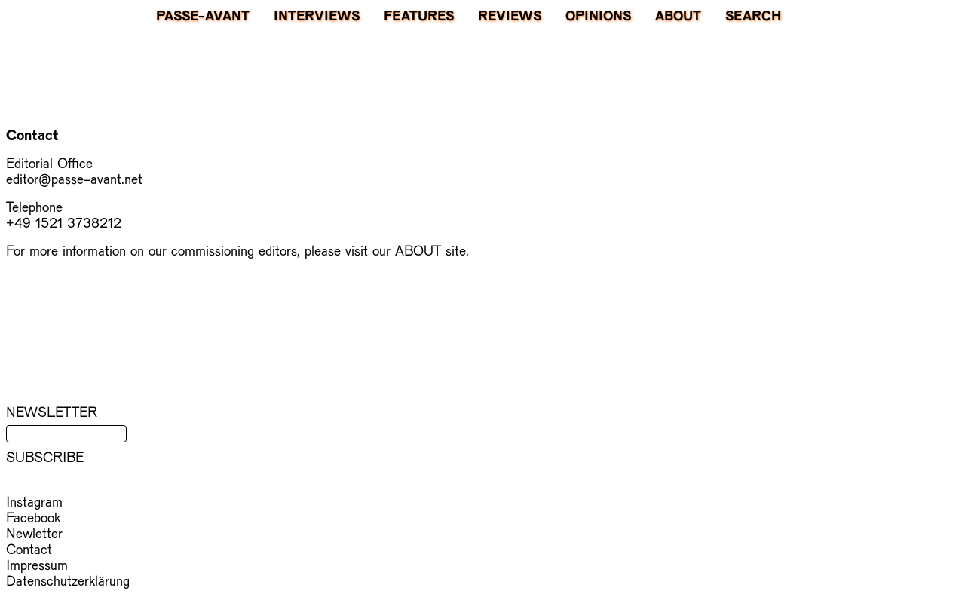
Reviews (509, 15)
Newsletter (51, 411)
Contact (29, 548)
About (678, 15)
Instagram (34, 501)
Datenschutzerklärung (68, 580)
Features (419, 15)
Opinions (598, 15)
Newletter (34, 532)
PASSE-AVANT (203, 15)
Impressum (37, 564)
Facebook (33, 516)
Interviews (317, 15)
